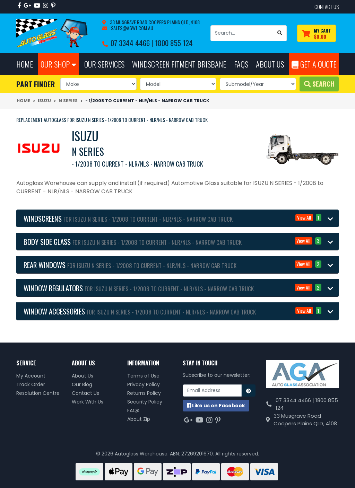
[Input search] (242, 33)
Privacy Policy (143, 384)
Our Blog (82, 384)
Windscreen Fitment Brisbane (179, 64)
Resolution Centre (38, 393)
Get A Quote (314, 64)
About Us (82, 375)
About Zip (138, 419)
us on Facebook (216, 405)
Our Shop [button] (58, 64)
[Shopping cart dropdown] (316, 33)
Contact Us (85, 393)
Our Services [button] (104, 64)
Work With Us (87, 401)
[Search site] (280, 33)
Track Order (30, 384)
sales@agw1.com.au (131, 28)
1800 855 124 (174, 42)
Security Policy (144, 401)
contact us (326, 6)
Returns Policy (144, 393)
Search (319, 84)
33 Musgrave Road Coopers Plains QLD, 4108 (154, 22)
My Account (30, 375)
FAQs (133, 410)
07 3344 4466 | (133, 42)
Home (24, 64)
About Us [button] (270, 64)
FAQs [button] (241, 64)
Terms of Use (143, 375)
